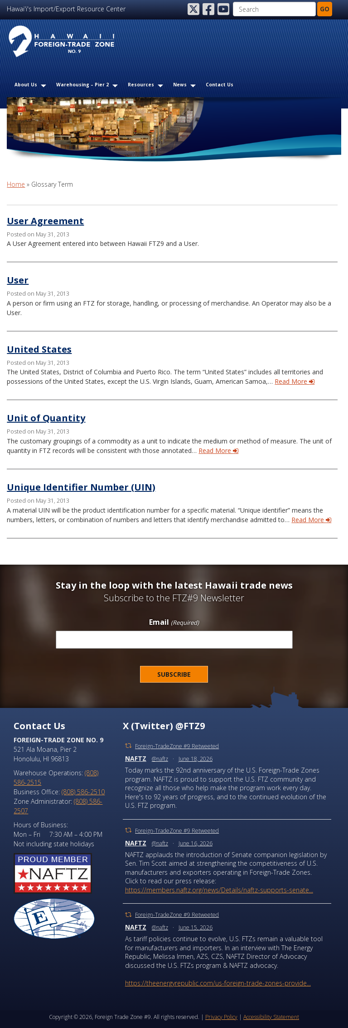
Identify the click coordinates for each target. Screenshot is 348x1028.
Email (173, 622)
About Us (25, 84)
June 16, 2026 (196, 843)
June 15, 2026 (196, 927)
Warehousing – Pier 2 (82, 84)
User (18, 280)
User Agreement (45, 221)
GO (324, 9)
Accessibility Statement (271, 1017)
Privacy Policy (221, 1017)
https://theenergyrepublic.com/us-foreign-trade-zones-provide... (218, 983)
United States (39, 349)
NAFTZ (135, 758)
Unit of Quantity (46, 418)
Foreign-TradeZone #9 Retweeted (177, 746)
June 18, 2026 (196, 759)
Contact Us (219, 84)
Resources (141, 84)
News (180, 84)
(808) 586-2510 (83, 792)
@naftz (160, 759)
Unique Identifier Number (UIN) (81, 487)
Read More (294, 381)
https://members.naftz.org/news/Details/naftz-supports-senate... (219, 890)
